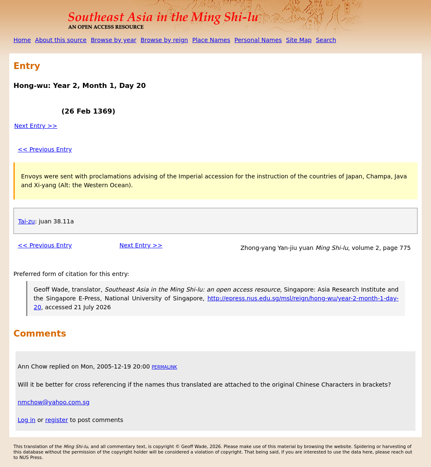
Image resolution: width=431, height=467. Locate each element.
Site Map (299, 40)
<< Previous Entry (45, 149)
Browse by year (113, 40)
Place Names (211, 40)
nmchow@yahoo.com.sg (54, 402)
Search (326, 40)
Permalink (164, 366)
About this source (60, 40)
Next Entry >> (35, 125)
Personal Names (258, 40)
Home (22, 40)
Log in (26, 420)
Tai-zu (26, 221)
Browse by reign (164, 40)
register (56, 420)
